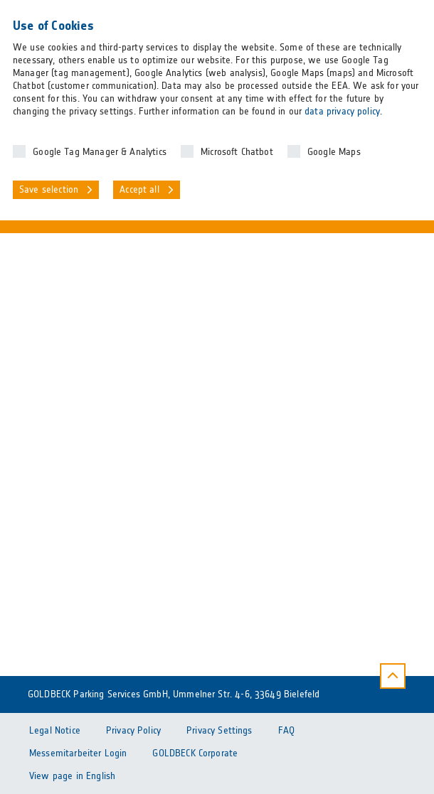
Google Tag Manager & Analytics (99, 152)
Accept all (139, 190)
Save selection (48, 190)
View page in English (72, 776)
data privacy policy (342, 112)
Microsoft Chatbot (237, 152)
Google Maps (334, 152)
